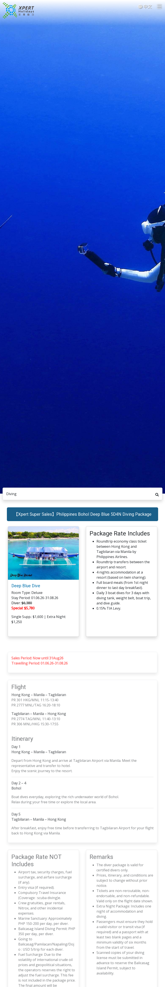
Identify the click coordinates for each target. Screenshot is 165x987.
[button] (75, 556)
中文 (145, 6)
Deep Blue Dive (25, 589)
